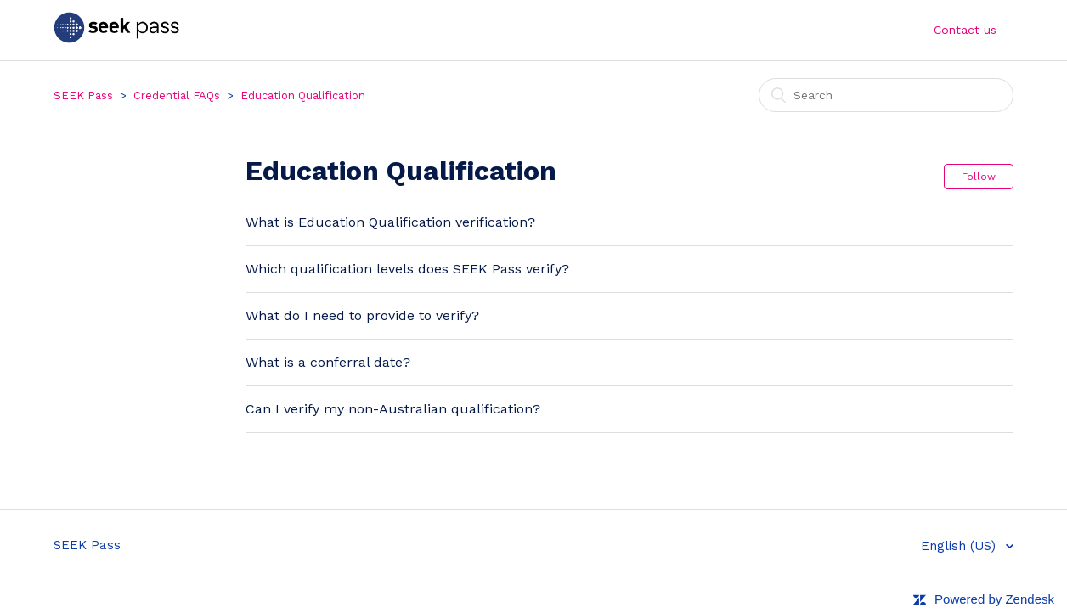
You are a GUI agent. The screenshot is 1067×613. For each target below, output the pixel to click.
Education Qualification (302, 95)
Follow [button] (979, 177)
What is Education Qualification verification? (390, 222)
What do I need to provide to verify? (362, 315)
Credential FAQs (176, 95)
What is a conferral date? (328, 362)
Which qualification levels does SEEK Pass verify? (407, 269)
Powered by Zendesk (994, 599)
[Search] (886, 95)
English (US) (960, 546)
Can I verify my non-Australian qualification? (393, 409)
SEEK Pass (83, 95)
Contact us (965, 30)
